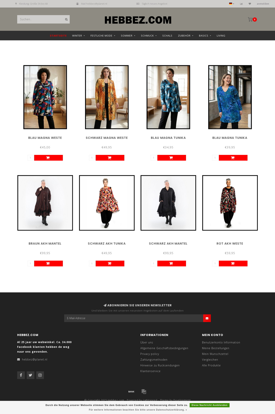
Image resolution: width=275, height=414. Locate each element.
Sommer (127, 35)
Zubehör (184, 35)
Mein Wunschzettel (215, 354)
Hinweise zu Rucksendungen (160, 365)
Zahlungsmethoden (153, 359)
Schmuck (147, 35)
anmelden (263, 3)
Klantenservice (150, 371)
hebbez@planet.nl (34, 359)
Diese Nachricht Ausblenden (209, 405)
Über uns (146, 342)
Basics (203, 35)
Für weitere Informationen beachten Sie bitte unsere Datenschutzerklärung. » (138, 409)
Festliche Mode (101, 35)
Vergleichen (210, 359)
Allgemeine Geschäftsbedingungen (164, 348)
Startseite (58, 35)
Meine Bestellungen (215, 348)
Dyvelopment (182, 400)
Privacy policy (149, 354)
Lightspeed (150, 400)
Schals (167, 35)
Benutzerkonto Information (221, 342)
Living (221, 35)
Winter (77, 35)
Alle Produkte (211, 365)
